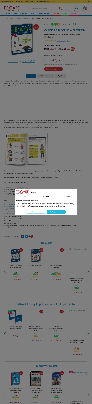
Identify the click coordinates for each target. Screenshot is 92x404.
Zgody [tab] (25, 196)
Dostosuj (35, 212)
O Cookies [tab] (67, 196)
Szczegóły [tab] (46, 196)
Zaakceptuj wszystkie (56, 212)
